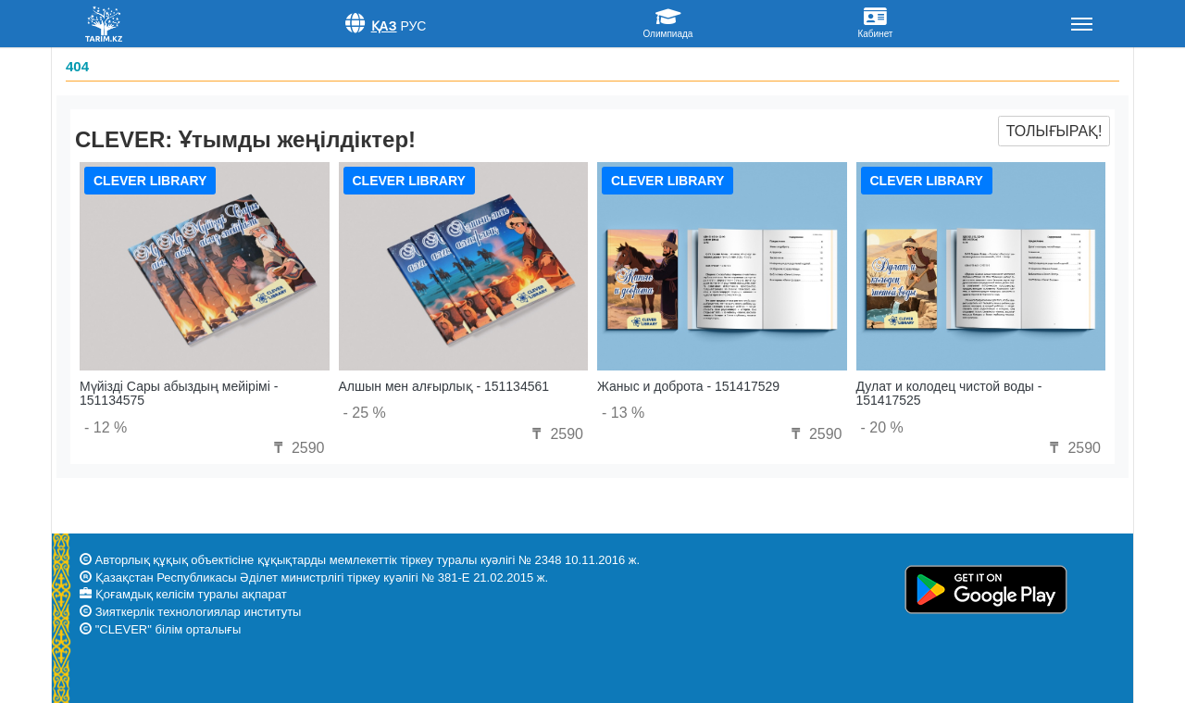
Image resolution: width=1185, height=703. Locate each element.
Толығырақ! (1054, 131)
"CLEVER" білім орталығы (168, 629)
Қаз (384, 26)
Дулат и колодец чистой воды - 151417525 (949, 393)
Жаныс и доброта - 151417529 (688, 386)
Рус (413, 26)
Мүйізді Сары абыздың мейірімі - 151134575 (179, 393)
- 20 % (882, 427)
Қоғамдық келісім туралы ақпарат (191, 594)
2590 (296, 448)
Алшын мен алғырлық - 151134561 (444, 386)
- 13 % (623, 413)
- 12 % (105, 427)
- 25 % (364, 413)
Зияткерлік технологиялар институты (198, 612)
